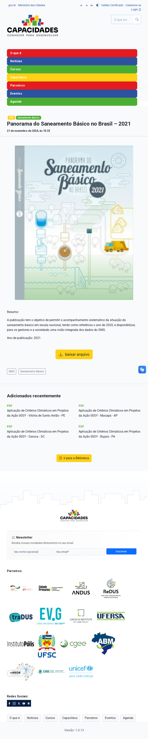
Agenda (15, 101)
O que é (15, 53)
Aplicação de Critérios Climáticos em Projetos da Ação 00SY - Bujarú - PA (109, 434)
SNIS (11, 371)
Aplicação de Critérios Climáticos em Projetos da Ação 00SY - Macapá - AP (109, 413)
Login (136, 9)
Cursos (15, 69)
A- (82, 5)
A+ (92, 5)
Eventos (16, 93)
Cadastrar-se (133, 5)
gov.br (12, 5)
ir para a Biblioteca (74, 458)
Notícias (16, 61)
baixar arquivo (74, 354)
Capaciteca (18, 77)
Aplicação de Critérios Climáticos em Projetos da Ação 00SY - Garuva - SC (38, 434)
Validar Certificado (112, 5)
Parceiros (17, 85)
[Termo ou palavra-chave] (122, 19)
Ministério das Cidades (31, 5)
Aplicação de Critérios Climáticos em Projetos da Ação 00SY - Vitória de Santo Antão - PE (38, 413)
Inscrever (121, 551)
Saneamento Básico (32, 371)
